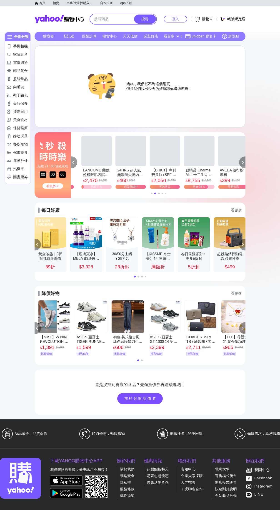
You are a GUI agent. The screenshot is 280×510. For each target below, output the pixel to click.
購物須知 (127, 496)
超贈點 (230, 36)
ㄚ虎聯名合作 (192, 489)
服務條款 (127, 489)
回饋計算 (89, 36)
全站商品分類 (226, 496)
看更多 (171, 36)
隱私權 (125, 482)
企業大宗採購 (192, 476)
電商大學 (222, 469)
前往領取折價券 (140, 398)
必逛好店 (151, 36)
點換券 (48, 36)
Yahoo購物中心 (59, 19)
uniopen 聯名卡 (200, 36)
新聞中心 (262, 470)
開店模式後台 (226, 482)
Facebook (263, 478)
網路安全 (127, 476)
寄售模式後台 (226, 476)
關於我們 (127, 469)
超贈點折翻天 (158, 469)
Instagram (263, 486)
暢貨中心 (109, 36)
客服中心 (188, 469)
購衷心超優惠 (158, 476)
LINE (258, 495)
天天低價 (130, 36)
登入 (175, 19)
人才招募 (188, 482)
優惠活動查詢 (158, 482)
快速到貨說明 (226, 489)
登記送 (68, 36)
